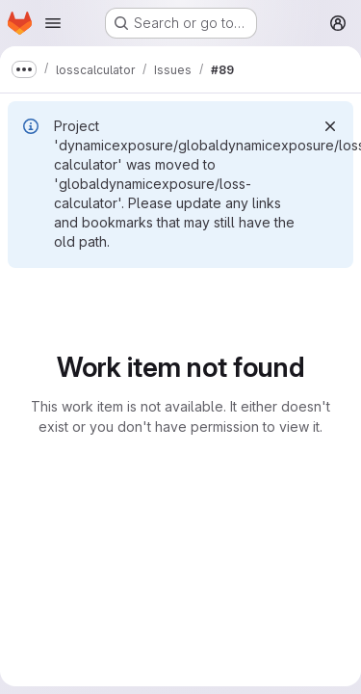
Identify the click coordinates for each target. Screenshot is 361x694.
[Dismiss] (330, 126)
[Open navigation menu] (53, 23)
